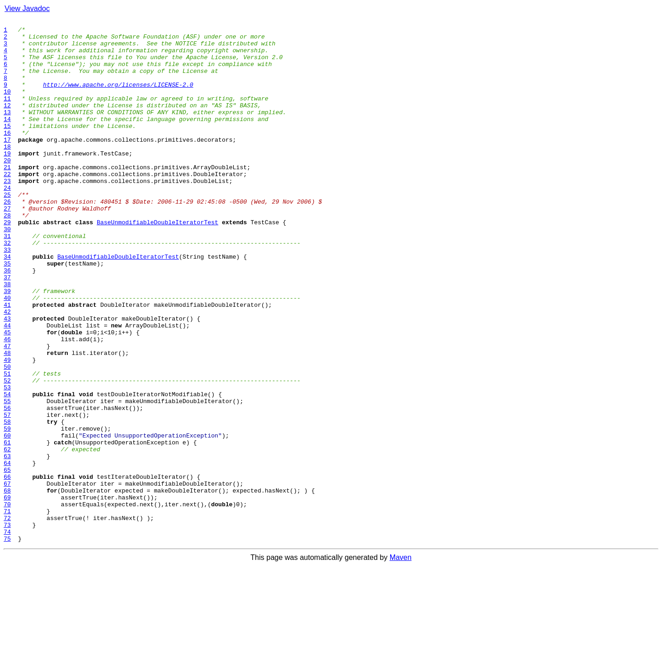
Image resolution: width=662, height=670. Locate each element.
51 (7, 445)
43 (7, 379)
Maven (401, 662)
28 (7, 255)
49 (7, 428)
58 (7, 502)
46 (7, 403)
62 (7, 536)
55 (7, 478)
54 (7, 469)
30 (7, 271)
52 (7, 453)
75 (7, 643)
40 (7, 354)
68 (7, 585)
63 (7, 544)
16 (7, 156)
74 (7, 635)
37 (7, 329)
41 (7, 362)
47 (7, 412)
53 (7, 461)
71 (7, 610)
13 (7, 131)
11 (7, 115)
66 (7, 569)
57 (7, 494)
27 (7, 247)
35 (7, 313)
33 (7, 296)
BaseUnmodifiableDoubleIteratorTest (157, 263)
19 (7, 181)
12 (7, 123)
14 (7, 139)
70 (7, 602)
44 (7, 387)
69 (7, 593)
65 (7, 560)
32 (7, 288)
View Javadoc (27, 8)
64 (7, 552)
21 (7, 197)
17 (7, 164)
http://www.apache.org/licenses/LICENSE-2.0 (118, 98)
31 (7, 280)
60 (7, 519)
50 (7, 436)
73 (7, 626)
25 (7, 230)
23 (7, 214)
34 (7, 304)
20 (7, 189)
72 (7, 618)
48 (7, 420)
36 (7, 321)
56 (7, 486)
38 (7, 337)
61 (7, 527)
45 (7, 395)
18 (7, 172)
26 (7, 238)
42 (7, 370)
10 (7, 106)
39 (7, 346)
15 (7, 148)
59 (7, 511)
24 (7, 222)
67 (7, 577)
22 (7, 205)
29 (7, 263)
